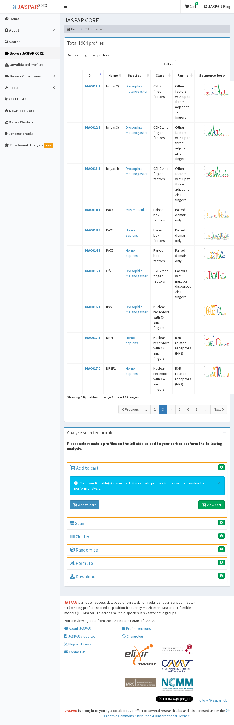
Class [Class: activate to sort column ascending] (160, 75)
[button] (65, 6)
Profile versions (136, 628)
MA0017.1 (92, 337)
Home (73, 29)
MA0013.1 (92, 168)
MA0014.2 (92, 230)
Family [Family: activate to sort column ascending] (182, 75)
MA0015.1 (92, 270)
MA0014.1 (92, 209)
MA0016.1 (92, 306)
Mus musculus (136, 209)
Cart (191, 5)
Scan (77, 523)
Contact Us (75, 652)
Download (82, 576)
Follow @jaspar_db (212, 700)
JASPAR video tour (80, 636)
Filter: (195, 64)
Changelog (132, 636)
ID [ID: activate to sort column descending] (89, 75)
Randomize (84, 550)
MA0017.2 (92, 368)
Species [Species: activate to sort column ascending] (134, 75)
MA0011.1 (92, 86)
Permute (81, 563)
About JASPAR (77, 628)
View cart (211, 504)
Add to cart (84, 468)
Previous (130, 409)
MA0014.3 (92, 250)
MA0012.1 (92, 127)
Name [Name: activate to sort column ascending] (113, 75)
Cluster (79, 537)
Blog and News (77, 644)
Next (219, 409)
